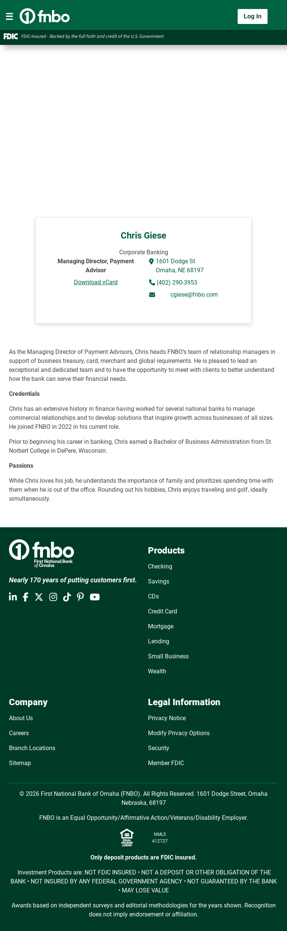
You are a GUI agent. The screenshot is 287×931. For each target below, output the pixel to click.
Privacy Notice (167, 718)
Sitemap (20, 763)
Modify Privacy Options (179, 733)
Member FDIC (166, 763)
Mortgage (160, 626)
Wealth (157, 671)
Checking (160, 566)
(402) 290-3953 (176, 282)
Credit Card (162, 611)
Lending (158, 641)
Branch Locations (32, 748)
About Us (21, 718)
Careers (19, 733)
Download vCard (96, 282)
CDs (153, 596)
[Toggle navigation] (9, 16)
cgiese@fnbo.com (194, 294)
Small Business (168, 656)
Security (158, 748)
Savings (158, 581)
